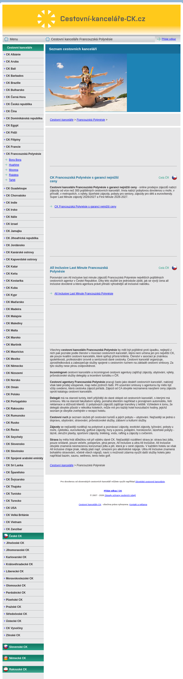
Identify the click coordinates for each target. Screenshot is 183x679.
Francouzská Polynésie (90, 119)
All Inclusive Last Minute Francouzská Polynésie (84, 293)
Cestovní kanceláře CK (90, 504)
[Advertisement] (68, 146)
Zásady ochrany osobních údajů (120, 495)
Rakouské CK (18, 669)
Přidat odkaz (169, 39)
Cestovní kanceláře (19, 47)
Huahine (14, 164)
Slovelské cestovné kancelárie (150, 481)
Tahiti (12, 180)
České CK (15, 536)
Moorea (13, 170)
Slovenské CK (18, 647)
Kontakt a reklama (138, 504)
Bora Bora (15, 159)
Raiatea (13, 175)
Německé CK (17, 658)
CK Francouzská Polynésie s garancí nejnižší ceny (85, 206)
